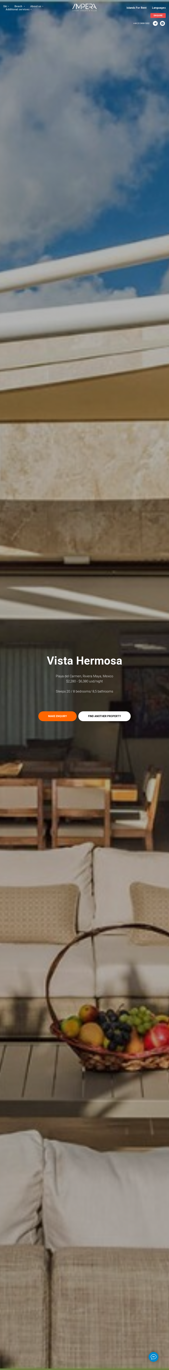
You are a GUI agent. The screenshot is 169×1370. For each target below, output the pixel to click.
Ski (5, 6)
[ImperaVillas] (155, 23)
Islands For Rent (136, 7)
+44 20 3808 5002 (141, 23)
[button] (57, 716)
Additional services (18, 9)
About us (35, 6)
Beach (19, 6)
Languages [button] (159, 7)
